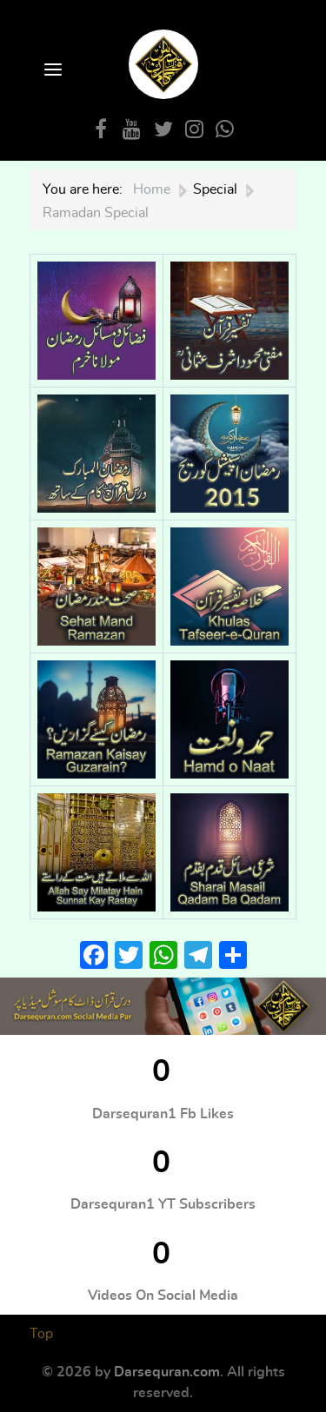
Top (41, 1334)
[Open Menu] (51, 71)
